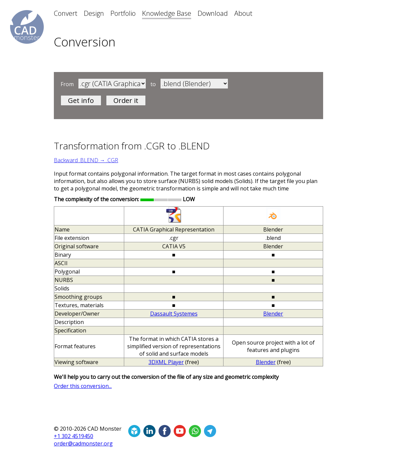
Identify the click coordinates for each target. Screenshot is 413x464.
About (243, 13)
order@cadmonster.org (83, 443)
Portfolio (123, 13)
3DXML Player (166, 362)
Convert (65, 13)
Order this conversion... (83, 386)
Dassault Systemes (174, 313)
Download (213, 13)
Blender (273, 313)
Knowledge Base (166, 13)
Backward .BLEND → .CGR (86, 160)
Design (94, 13)
